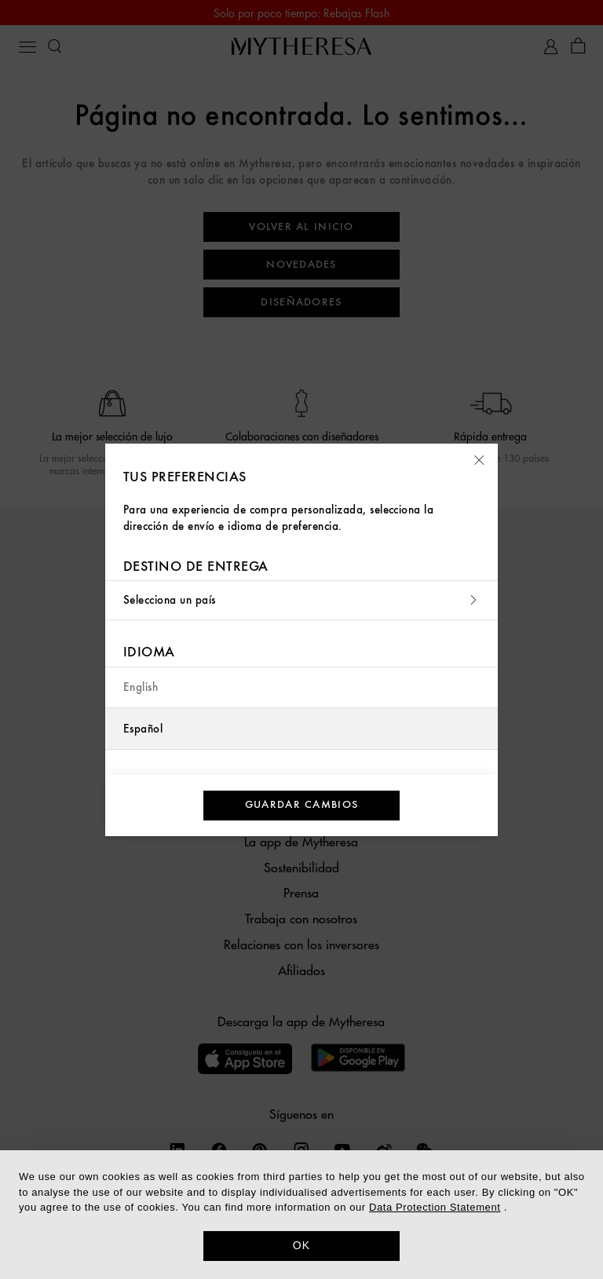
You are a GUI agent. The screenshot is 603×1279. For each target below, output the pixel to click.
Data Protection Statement (434, 1207)
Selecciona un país (301, 600)
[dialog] (301, 1214)
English (140, 687)
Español (143, 729)
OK (302, 1245)
